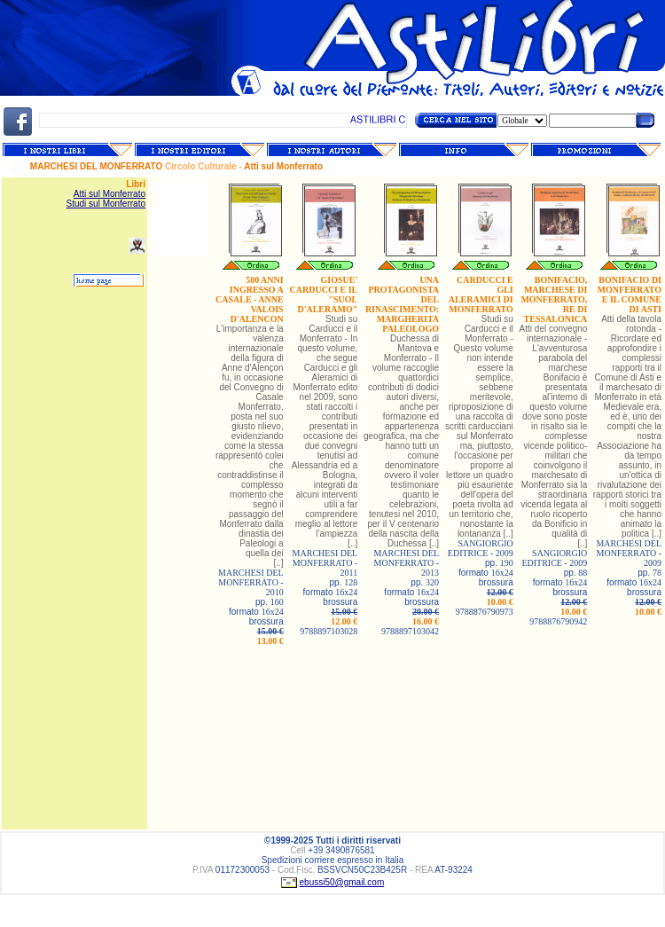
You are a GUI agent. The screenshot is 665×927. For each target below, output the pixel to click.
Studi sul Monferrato (106, 203)
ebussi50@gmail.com (342, 882)
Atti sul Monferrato (109, 194)
